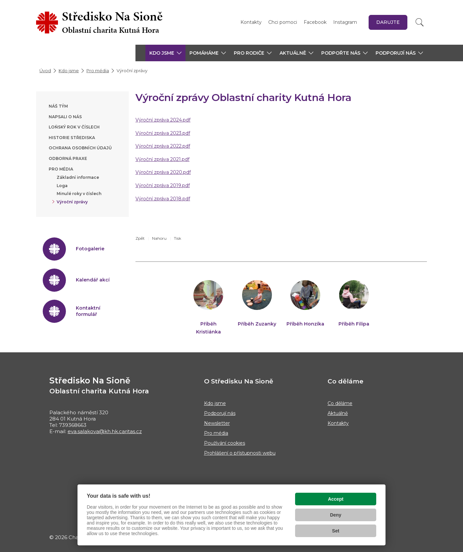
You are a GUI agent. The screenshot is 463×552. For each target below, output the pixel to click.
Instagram (345, 22)
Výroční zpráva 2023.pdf (162, 133)
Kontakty (251, 22)
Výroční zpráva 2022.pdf (162, 146)
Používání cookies (224, 443)
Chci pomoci (282, 22)
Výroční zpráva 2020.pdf (163, 172)
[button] (165, 53)
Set (335, 530)
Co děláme (340, 403)
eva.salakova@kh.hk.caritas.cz (105, 431)
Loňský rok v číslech (74, 127)
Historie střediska (72, 137)
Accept (335, 499)
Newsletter (217, 423)
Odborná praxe (68, 158)
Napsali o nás (65, 116)
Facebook (315, 22)
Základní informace (78, 177)
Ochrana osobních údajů (80, 147)
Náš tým (58, 106)
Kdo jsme (69, 70)
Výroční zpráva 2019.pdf (162, 185)
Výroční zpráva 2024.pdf (162, 120)
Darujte (388, 22)
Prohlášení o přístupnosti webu (240, 453)
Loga (62, 185)
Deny (335, 515)
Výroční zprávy (72, 201)
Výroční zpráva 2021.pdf (162, 159)
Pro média (97, 70)
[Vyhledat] (419, 22)
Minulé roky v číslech (79, 193)
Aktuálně (338, 413)
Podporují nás (219, 413)
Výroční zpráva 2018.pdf (162, 199)
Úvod (45, 70)
